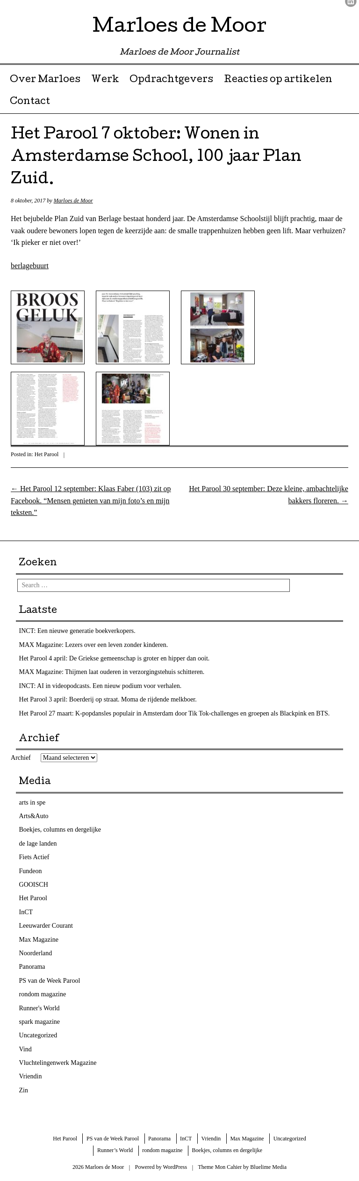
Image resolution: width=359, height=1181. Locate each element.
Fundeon (30, 871)
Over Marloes (45, 80)
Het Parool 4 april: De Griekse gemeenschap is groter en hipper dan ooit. (114, 658)
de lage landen (38, 843)
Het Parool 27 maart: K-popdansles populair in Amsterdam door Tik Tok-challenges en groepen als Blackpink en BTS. (174, 713)
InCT (26, 912)
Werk (105, 80)
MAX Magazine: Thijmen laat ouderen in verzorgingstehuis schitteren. (112, 671)
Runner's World (39, 1008)
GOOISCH (33, 884)
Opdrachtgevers (171, 80)
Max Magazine (38, 939)
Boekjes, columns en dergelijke (60, 829)
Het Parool (47, 454)
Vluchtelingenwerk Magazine (58, 1062)
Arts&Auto (34, 816)
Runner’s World (115, 1150)
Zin (23, 1090)
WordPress (175, 1167)
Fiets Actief (34, 857)
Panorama (32, 966)
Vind (25, 1049)
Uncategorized (38, 1035)
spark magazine (39, 1021)
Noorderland (35, 953)
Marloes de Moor (179, 27)
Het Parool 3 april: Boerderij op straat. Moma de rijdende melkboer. (108, 699)
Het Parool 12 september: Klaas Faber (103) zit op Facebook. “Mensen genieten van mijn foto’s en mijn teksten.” (91, 500)
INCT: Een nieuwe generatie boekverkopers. (77, 630)
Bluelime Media (268, 1167)
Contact (30, 102)
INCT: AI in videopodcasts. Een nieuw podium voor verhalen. (100, 685)
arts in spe (32, 802)
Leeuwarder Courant (46, 925)
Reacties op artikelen (278, 80)
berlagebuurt (30, 266)
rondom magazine (42, 994)
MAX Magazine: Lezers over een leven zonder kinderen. (93, 644)
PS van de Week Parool (49, 980)
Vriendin (30, 1076)
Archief (21, 757)
